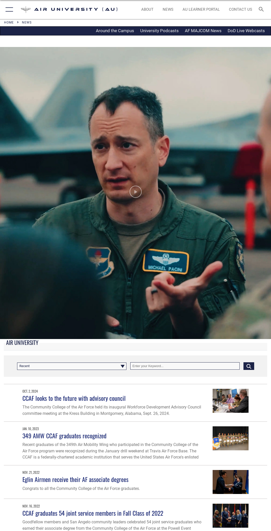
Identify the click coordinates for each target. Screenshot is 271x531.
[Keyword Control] (185, 366)
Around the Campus (115, 30)
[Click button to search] (248, 366)
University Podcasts (159, 30)
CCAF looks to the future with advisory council (74, 398)
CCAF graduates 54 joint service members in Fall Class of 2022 (92, 513)
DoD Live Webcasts (246, 30)
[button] (8, 9)
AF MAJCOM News (203, 30)
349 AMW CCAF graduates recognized (64, 435)
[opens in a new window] (201, 9)
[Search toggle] (262, 9)
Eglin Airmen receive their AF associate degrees (75, 479)
